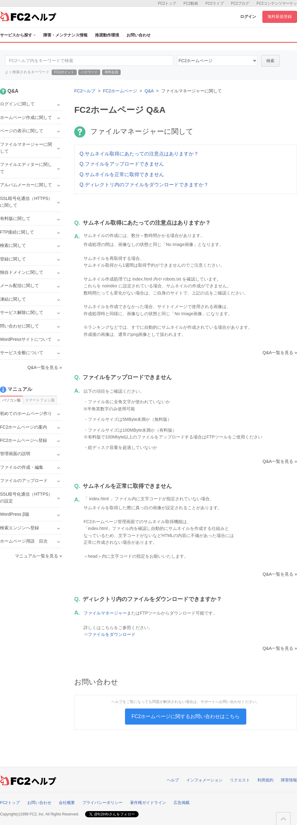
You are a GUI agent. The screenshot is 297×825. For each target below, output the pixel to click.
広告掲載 (182, 802)
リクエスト (240, 780)
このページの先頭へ (283, 819)
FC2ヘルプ (84, 90)
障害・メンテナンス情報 (65, 35)
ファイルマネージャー (105, 613)
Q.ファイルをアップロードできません (122, 164)
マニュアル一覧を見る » (38, 555)
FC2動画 (190, 3)
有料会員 (111, 72)
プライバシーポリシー (102, 802)
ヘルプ (173, 780)
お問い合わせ (139, 35)
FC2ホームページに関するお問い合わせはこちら (185, 716)
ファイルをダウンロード (112, 634)
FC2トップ (167, 3)
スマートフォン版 (40, 400)
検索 (270, 60)
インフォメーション (204, 780)
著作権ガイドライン (148, 802)
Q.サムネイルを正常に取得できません (122, 174)
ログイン (248, 16)
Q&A (149, 90)
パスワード (89, 72)
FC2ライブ (214, 3)
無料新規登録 (280, 16)
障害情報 (289, 780)
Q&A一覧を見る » (280, 352)
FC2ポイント (64, 72)
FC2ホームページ (120, 90)
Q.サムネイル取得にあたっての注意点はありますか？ (139, 153)
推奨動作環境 (107, 35)
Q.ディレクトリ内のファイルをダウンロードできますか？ (144, 184)
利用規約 (265, 780)
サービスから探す (18, 35)
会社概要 (67, 802)
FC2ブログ (240, 3)
